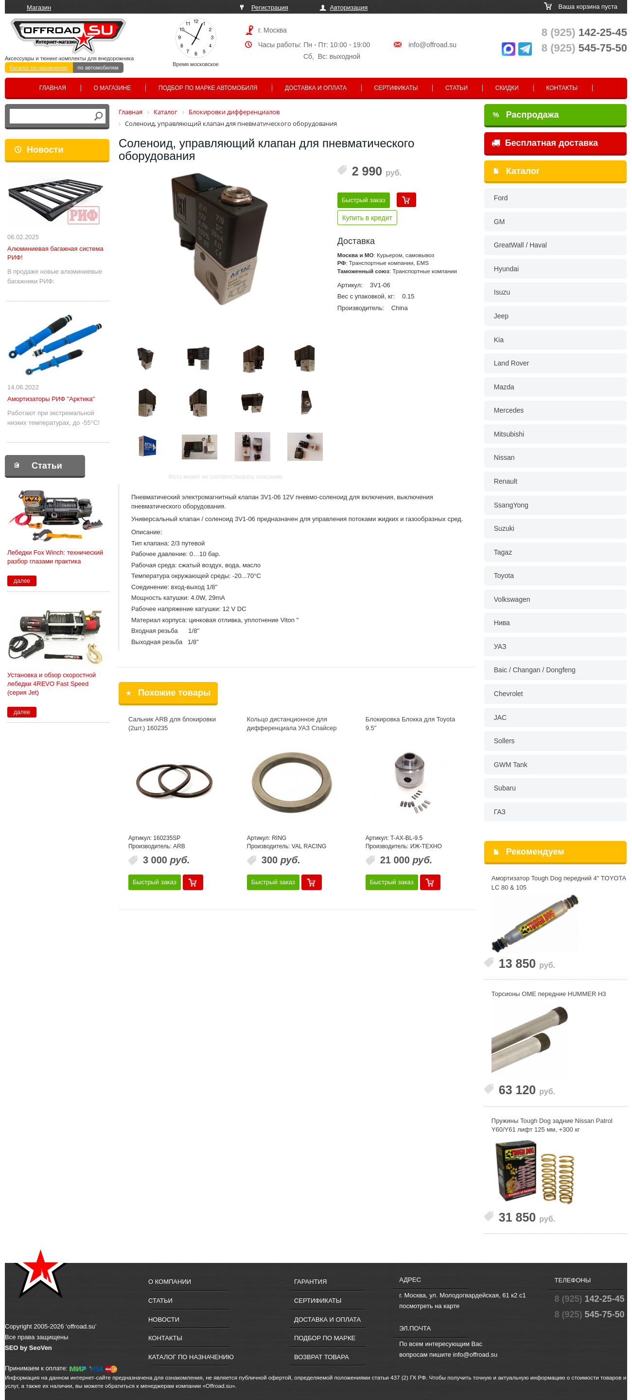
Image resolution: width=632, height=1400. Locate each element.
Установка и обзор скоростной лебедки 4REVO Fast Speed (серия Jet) (51, 683)
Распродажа (526, 115)
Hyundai (506, 269)
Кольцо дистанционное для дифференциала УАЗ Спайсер (292, 724)
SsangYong (511, 505)
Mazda (504, 387)
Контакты (562, 88)
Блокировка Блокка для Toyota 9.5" (410, 724)
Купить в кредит (367, 218)
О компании (169, 1281)
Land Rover (511, 363)
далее (22, 581)
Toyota (504, 575)
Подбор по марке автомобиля (208, 88)
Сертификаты (396, 88)
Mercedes (509, 410)
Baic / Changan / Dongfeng (535, 670)
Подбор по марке (324, 1338)
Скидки (507, 88)
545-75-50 (584, 48)
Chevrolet (508, 694)
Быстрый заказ (364, 200)
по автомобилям (98, 67)
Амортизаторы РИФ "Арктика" (51, 398)
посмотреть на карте (429, 1306)
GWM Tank (510, 765)
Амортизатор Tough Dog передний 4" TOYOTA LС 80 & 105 (559, 883)
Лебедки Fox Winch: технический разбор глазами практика (55, 557)
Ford (501, 198)
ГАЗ (500, 812)
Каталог (523, 171)
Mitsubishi (509, 434)
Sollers (504, 741)
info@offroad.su (432, 45)
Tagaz (503, 552)
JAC (500, 717)
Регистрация (269, 7)
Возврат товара (321, 1357)
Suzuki (504, 528)
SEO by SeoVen (28, 1347)
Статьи (456, 88)
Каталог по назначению (39, 67)
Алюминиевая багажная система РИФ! (55, 253)
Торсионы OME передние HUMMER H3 (549, 994)
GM (499, 222)
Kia (499, 340)
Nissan (504, 457)
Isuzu (502, 292)
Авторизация (349, 7)
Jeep (501, 316)
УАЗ (500, 646)
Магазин (39, 7)
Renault (505, 481)
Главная (52, 88)
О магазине (112, 88)
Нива (502, 623)
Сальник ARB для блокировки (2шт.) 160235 (172, 724)
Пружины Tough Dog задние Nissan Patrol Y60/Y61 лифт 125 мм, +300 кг (552, 1125)
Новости (45, 150)
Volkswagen (512, 599)
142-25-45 (584, 32)
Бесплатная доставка (545, 143)
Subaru (505, 788)
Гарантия (310, 1281)
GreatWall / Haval (520, 245)
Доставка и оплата (316, 88)
